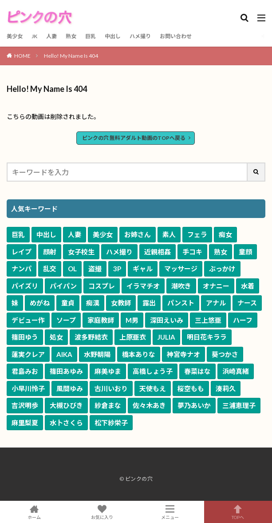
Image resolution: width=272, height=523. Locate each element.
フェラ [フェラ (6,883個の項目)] (197, 234)
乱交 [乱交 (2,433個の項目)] (49, 269)
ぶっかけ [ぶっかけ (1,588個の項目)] (222, 269)
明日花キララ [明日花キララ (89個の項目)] (207, 337)
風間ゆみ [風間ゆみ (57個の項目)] (69, 388)
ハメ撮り (140, 36)
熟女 (71, 36)
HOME (22, 55)
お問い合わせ (176, 36)
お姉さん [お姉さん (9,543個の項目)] (137, 234)
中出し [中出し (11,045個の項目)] (46, 234)
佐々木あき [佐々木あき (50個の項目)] (149, 405)
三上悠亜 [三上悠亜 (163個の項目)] (208, 320)
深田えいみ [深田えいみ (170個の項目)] (166, 320)
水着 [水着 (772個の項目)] (247, 286)
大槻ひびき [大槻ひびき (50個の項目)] (66, 405)
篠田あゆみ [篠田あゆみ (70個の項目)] (66, 371)
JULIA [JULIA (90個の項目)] (166, 337)
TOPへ (238, 511)
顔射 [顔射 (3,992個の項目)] (49, 252)
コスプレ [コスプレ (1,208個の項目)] (101, 286)
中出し (113, 36)
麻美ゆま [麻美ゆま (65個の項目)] (108, 371)
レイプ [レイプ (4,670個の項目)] (22, 252)
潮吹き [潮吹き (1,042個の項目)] (181, 286)
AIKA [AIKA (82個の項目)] (64, 354)
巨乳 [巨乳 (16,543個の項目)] (18, 234)
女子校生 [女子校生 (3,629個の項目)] (81, 252)
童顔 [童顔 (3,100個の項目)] (245, 252)
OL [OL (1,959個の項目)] (72, 269)
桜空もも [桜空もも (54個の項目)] (190, 388)
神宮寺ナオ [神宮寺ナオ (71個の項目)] (183, 354)
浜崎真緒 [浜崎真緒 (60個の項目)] (235, 371)
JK (34, 36)
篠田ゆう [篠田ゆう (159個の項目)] (25, 337)
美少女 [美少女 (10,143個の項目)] (103, 234)
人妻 (51, 36)
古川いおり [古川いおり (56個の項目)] (111, 388)
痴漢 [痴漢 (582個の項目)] (92, 303)
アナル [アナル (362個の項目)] (216, 303)
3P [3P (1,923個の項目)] (117, 269)
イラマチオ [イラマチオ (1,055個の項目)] (143, 286)
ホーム (34, 511)
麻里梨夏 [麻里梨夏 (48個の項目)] (25, 423)
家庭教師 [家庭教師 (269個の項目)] (100, 320)
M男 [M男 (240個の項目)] (132, 320)
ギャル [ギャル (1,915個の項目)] (143, 269)
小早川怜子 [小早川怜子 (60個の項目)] (28, 388)
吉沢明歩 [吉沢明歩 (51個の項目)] (25, 405)
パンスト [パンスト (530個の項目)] (180, 303)
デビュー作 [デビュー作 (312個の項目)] (28, 320)
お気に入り (102, 511)
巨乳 (90, 36)
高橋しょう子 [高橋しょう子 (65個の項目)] (153, 371)
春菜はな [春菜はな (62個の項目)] (197, 371)
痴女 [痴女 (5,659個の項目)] (225, 234)
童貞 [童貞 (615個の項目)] (68, 303)
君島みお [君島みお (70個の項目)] (25, 371)
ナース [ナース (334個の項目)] (247, 303)
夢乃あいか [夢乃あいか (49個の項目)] (194, 405)
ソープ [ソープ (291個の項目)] (66, 320)
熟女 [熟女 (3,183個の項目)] (220, 252)
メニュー (170, 511)
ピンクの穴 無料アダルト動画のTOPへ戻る (133, 138)
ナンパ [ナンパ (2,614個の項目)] (22, 269)
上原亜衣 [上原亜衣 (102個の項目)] (132, 337)
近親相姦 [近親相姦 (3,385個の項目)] (157, 252)
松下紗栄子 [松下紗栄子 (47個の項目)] (111, 423)
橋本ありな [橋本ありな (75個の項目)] (138, 354)
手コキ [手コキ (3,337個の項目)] (192, 252)
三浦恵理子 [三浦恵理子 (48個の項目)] (239, 405)
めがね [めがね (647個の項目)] (40, 303)
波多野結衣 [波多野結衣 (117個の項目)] (91, 337)
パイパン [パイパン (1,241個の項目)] (63, 286)
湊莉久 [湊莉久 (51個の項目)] (226, 388)
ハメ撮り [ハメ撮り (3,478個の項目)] (119, 252)
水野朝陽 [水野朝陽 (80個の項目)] (97, 354)
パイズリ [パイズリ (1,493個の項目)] (25, 286)
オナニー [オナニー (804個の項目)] (216, 286)
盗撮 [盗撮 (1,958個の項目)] (95, 269)
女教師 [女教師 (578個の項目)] (121, 303)
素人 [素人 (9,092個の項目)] (169, 234)
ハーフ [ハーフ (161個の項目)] (242, 320)
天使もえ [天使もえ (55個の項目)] (152, 388)
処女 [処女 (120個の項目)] (56, 337)
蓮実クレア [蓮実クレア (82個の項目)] (28, 354)
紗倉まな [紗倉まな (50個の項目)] (108, 405)
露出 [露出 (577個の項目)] (149, 303)
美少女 (15, 36)
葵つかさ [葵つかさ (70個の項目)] (225, 354)
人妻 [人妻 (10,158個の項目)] (74, 234)
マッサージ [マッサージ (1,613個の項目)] (180, 269)
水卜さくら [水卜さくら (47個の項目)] (66, 423)
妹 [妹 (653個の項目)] (15, 303)
